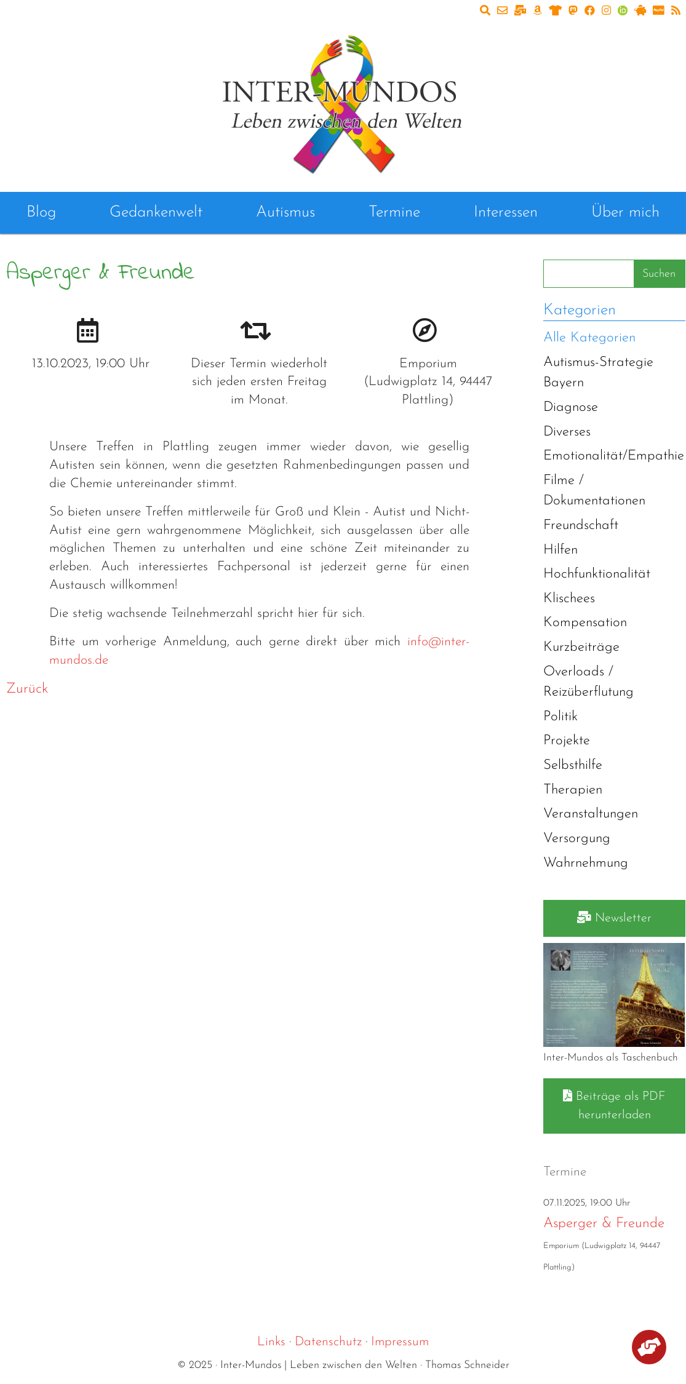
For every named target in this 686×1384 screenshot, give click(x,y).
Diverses (567, 432)
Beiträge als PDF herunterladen (614, 1105)
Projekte (566, 741)
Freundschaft (580, 526)
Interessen (506, 212)
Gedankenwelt (156, 212)
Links (271, 1341)
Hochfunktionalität (596, 574)
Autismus (285, 212)
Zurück (27, 689)
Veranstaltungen (590, 814)
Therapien (572, 790)
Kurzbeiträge (581, 647)
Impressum (400, 1341)
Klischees (569, 599)
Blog (41, 212)
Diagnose (570, 407)
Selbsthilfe (572, 765)
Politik (560, 717)
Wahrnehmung (585, 863)
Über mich (625, 212)
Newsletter (614, 918)
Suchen (659, 274)
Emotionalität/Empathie (613, 456)
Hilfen (560, 550)
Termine (394, 212)
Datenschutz (328, 1341)
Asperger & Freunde (603, 1224)
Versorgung (576, 839)
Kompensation (585, 623)
